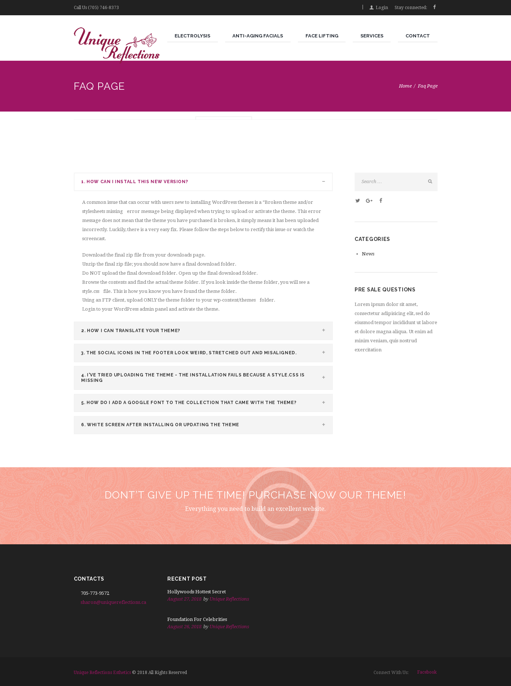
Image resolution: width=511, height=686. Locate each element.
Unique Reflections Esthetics (102, 672)
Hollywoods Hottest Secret (196, 591)
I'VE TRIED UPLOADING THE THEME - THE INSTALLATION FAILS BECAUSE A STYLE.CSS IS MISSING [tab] (206, 377)
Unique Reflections (229, 599)
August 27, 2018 (184, 599)
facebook (427, 672)
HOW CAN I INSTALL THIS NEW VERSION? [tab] (206, 182)
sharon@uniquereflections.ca (113, 602)
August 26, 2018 (184, 626)
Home (405, 86)
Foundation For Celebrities (197, 619)
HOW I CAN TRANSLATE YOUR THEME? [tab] (206, 330)
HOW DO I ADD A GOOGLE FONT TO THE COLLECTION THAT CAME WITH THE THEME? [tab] (206, 403)
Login (382, 7)
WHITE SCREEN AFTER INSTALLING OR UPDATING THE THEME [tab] (206, 425)
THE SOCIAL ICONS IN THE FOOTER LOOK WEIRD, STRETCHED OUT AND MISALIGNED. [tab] (206, 353)
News (368, 254)
